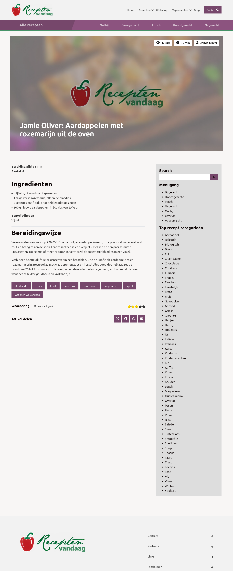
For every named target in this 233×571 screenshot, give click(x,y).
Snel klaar (171, 443)
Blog (197, 10)
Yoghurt (170, 490)
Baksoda (170, 239)
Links (180, 557)
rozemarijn (90, 285)
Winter (169, 486)
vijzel (130, 285)
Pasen (169, 405)
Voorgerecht (127, 25)
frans (39, 285)
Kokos (169, 377)
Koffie (169, 367)
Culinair (170, 272)
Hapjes (169, 320)
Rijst (168, 419)
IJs (167, 334)
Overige (170, 215)
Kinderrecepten (175, 358)
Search (165, 170)
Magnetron (172, 391)
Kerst (168, 348)
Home (130, 10)
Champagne (173, 258)
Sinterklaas (172, 433)
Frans (168, 291)
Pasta (168, 410)
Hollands (171, 329)
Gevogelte (172, 301)
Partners (180, 546)
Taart (168, 457)
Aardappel (172, 234)
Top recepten (182, 10)
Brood (169, 249)
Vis (167, 476)
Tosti (168, 471)
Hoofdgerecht (178, 25)
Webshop (162, 10)
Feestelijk (171, 287)
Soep (168, 448)
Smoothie (171, 438)
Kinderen (171, 353)
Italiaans (170, 344)
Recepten (146, 10)
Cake (168, 254)
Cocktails (171, 268)
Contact (180, 536)
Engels (169, 277)
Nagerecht (208, 25)
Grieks (169, 310)
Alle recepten (27, 25)
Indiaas (169, 339)
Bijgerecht (172, 192)
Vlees (168, 481)
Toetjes (170, 467)
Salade (169, 424)
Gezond (170, 306)
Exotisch (170, 282)
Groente (170, 315)
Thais (168, 462)
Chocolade (172, 263)
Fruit (168, 296)
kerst (53, 285)
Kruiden (170, 381)
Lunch (152, 25)
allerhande (21, 285)
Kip (167, 362)
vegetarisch (111, 285)
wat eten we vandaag (27, 294)
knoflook (70, 285)
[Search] (214, 177)
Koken (169, 372)
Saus (168, 429)
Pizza (168, 415)
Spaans (169, 452)
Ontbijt (101, 25)
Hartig (169, 325)
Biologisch (172, 244)
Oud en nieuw (174, 395)
